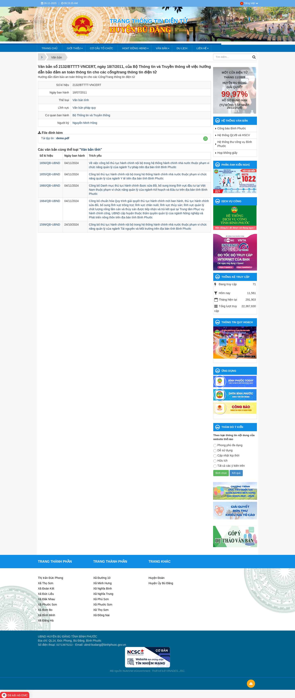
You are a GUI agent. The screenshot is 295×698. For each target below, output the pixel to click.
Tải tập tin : (55, 138)
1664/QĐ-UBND (50, 201)
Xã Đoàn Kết (46, 588)
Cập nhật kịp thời (226, 455)
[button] (205, 138)
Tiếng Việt (249, 3)
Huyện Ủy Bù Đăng (161, 583)
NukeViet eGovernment (136, 670)
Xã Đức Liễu (46, 593)
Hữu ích (220, 461)
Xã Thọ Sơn (45, 583)
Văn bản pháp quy (84, 107)
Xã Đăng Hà (45, 620)
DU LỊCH (182, 48)
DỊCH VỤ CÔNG (231, 201)
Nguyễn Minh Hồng (85, 122)
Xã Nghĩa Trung (103, 593)
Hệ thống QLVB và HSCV (233, 135)
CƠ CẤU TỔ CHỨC (101, 48)
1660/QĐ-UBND (50, 185)
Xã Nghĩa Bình (102, 588)
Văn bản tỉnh (81, 100)
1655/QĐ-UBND (50, 174)
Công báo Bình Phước (231, 128)
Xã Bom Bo (45, 609)
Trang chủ (50, 48)
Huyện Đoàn (157, 577)
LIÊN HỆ (202, 48)
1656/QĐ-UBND (50, 163)
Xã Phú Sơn (101, 599)
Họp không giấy (227, 152)
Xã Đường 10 (101, 577)
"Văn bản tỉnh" (90, 149)
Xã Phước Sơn (47, 604)
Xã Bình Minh (46, 615)
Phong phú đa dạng (227, 445)
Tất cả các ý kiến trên (229, 466)
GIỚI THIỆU (74, 48)
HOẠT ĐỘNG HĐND (134, 48)
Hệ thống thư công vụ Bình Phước (234, 144)
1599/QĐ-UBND (50, 224)
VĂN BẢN (161, 48)
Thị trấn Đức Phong (50, 577)
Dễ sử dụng (223, 450)
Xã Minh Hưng (102, 583)
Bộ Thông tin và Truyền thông (91, 115)
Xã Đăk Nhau (46, 599)
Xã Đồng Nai (101, 615)
